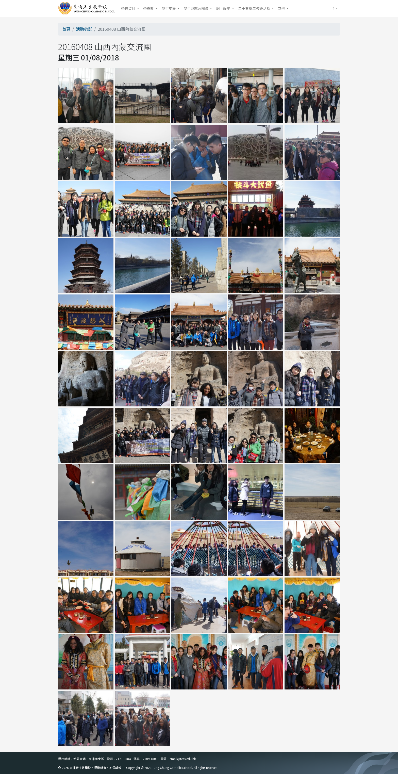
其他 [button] (282, 8)
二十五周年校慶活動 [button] (254, 8)
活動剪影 (84, 29)
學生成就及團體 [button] (196, 8)
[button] (335, 8)
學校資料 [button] (128, 8)
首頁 (66, 29)
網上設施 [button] (223, 8)
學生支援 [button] (168, 8)
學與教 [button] (149, 8)
